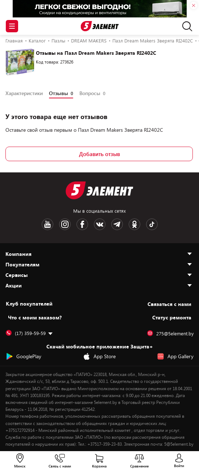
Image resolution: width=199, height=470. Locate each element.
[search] (185, 26)
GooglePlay (23, 356)
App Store (99, 356)
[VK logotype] (99, 224)
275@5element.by (170, 333)
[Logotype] (99, 26)
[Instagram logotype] (65, 224)
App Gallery (175, 356)
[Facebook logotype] (82, 224)
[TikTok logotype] (152, 224)
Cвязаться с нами (169, 304)
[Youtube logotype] (47, 224)
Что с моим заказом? (35, 317)
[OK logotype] (134, 224)
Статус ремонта (171, 317)
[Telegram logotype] (117, 224)
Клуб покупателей (29, 304)
